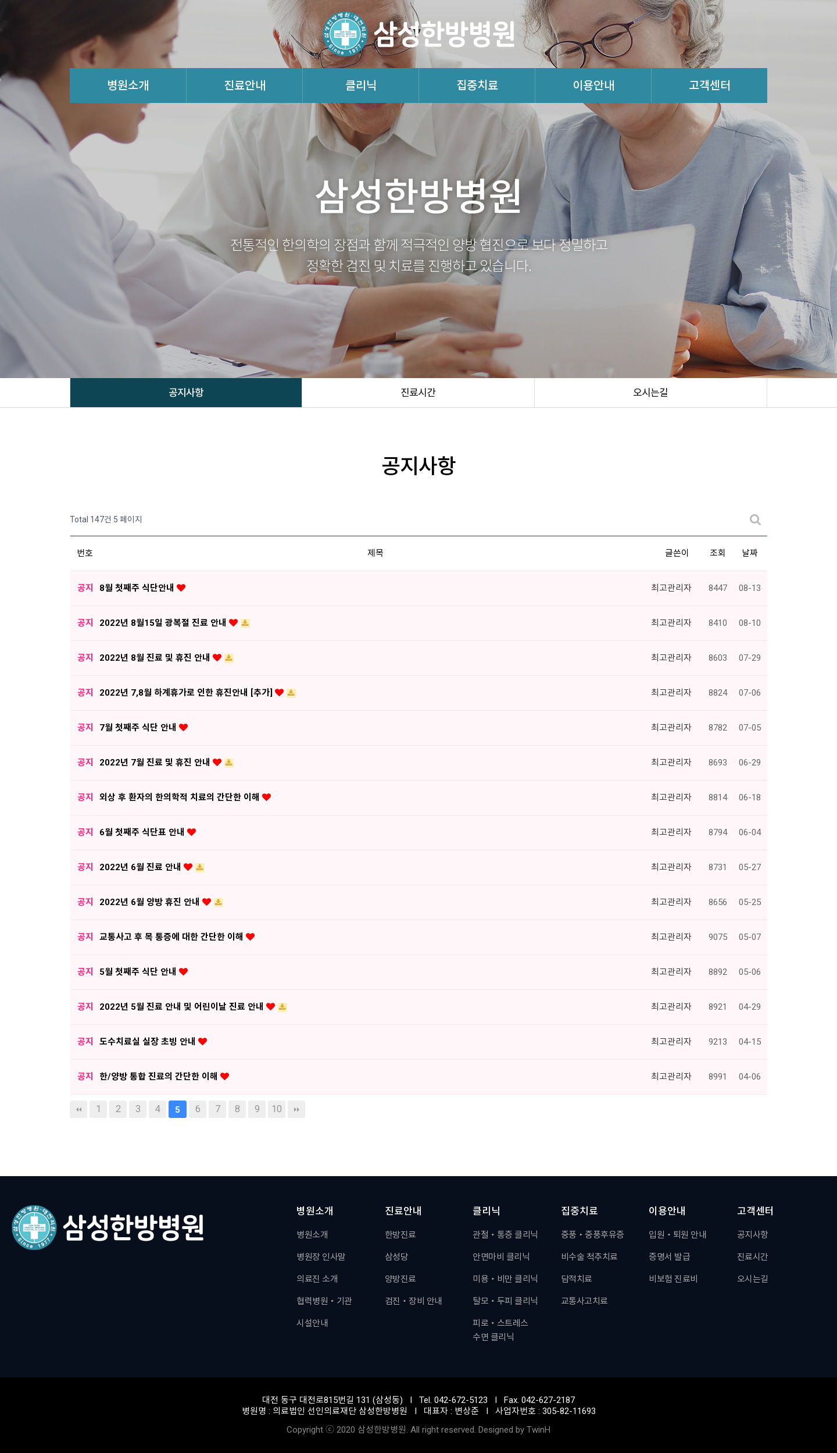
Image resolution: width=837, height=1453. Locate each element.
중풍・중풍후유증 (592, 1235)
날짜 (750, 553)
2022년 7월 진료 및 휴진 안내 (156, 762)
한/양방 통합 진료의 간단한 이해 (159, 1076)
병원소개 (128, 85)
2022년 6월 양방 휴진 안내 (150, 902)
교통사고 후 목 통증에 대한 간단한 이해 (172, 937)
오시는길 (650, 392)
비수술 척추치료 (589, 1257)
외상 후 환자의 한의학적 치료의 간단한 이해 (180, 797)
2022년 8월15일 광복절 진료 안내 (164, 623)
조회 (718, 553)
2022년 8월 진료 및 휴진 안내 (156, 658)
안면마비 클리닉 (501, 1257)
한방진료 (400, 1235)
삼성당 (397, 1257)
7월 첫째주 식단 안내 (139, 727)
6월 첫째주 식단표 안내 (143, 832)
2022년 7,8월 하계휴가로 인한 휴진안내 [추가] (187, 693)
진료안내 (245, 85)
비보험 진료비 (673, 1279)
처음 (78, 1109)
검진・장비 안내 (413, 1301)
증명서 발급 (669, 1257)
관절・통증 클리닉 (505, 1235)
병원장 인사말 (321, 1257)
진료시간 (417, 392)
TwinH (538, 1429)
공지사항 (186, 392)
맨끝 (296, 1109)
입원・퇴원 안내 (677, 1235)
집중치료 (477, 85)
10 (276, 1108)
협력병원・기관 (324, 1301)
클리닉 (361, 85)
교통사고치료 (584, 1301)
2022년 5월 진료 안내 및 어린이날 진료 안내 (182, 1007)
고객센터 (710, 85)
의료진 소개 (317, 1279)
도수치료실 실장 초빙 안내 (148, 1042)
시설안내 (312, 1323)
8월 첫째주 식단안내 (138, 588)
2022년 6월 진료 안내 (141, 867)
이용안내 (593, 85)
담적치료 (576, 1279)
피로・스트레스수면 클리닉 (500, 1330)
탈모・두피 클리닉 (505, 1301)
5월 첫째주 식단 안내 (139, 972)
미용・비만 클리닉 (505, 1279)
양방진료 (400, 1279)
